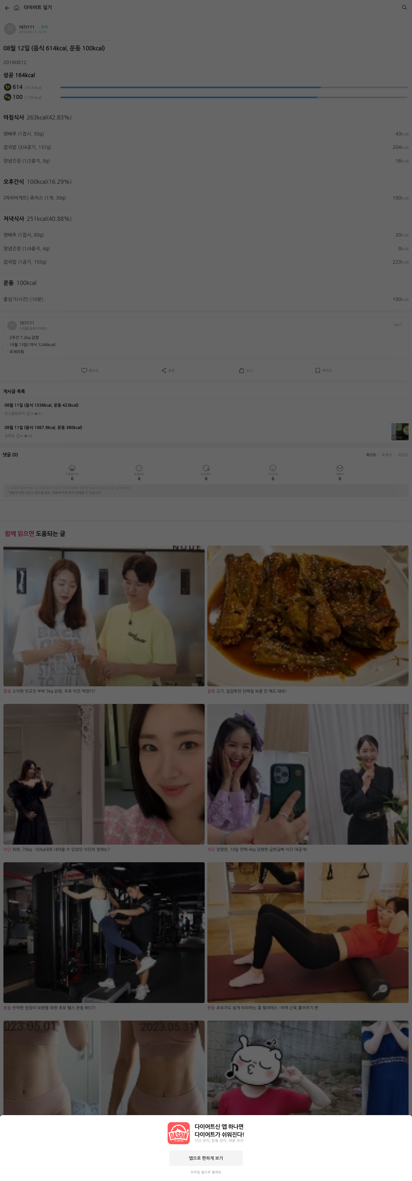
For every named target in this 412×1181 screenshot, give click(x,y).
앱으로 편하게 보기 (206, 1158)
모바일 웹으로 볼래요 (206, 1172)
